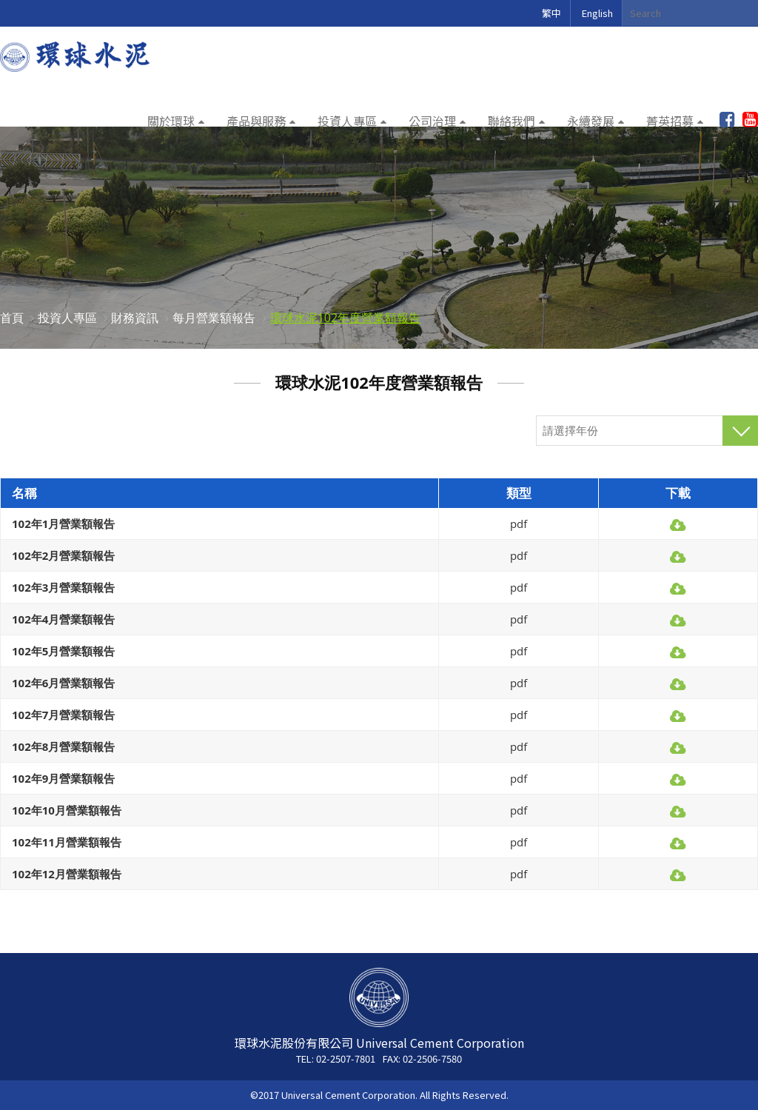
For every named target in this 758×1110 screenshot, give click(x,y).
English (597, 13)
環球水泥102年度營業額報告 (345, 318)
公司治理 (432, 121)
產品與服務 (256, 121)
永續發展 (590, 121)
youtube (750, 120)
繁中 (551, 13)
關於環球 (171, 121)
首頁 (12, 318)
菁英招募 (670, 121)
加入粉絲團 (727, 120)
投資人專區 (347, 121)
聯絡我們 (511, 121)
